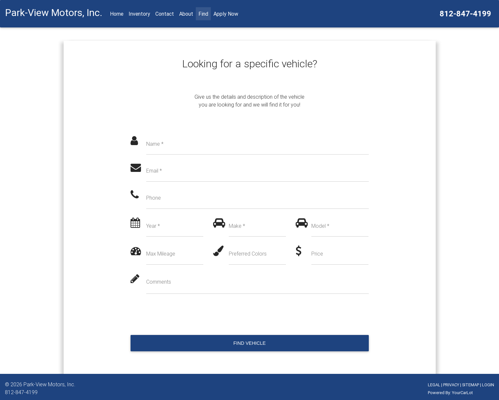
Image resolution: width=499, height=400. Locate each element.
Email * (154, 170)
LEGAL (434, 385)
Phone (153, 197)
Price (317, 253)
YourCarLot (462, 392)
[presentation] (180, 314)
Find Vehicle (249, 343)
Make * (237, 226)
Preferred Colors (248, 253)
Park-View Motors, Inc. (49, 384)
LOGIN (488, 385)
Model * (320, 226)
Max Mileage (160, 253)
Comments (158, 281)
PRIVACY (451, 385)
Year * (153, 226)
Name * (155, 144)
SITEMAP (470, 385)
